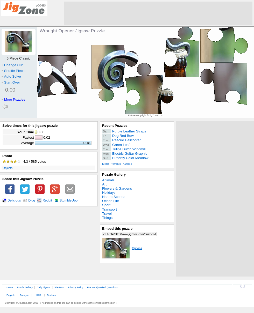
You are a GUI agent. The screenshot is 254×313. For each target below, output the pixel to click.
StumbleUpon (70, 200)
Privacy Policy (75, 287)
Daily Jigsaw (43, 287)
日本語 (37, 295)
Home (9, 287)
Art (104, 184)
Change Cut (12, 65)
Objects (7, 167)
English (10, 295)
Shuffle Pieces (14, 71)
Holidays (109, 193)
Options (122, 248)
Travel (107, 213)
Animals (108, 180)
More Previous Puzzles (117, 163)
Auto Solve (11, 76)
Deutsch (51, 295)
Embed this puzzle (117, 228)
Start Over (11, 82)
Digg (31, 200)
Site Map (59, 287)
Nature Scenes (113, 197)
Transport (109, 209)
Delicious (14, 200)
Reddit (47, 200)
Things (107, 218)
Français (24, 295)
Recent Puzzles (115, 126)
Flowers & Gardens (117, 188)
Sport (106, 205)
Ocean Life (110, 201)
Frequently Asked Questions (102, 287)
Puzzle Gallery (114, 174)
